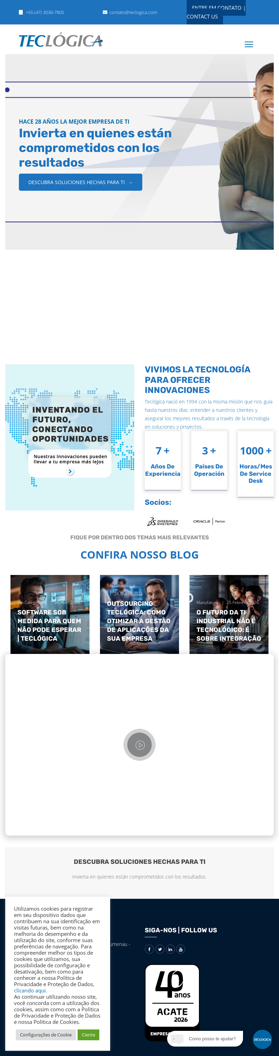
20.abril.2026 (67, 602)
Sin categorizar (31, 602)
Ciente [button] (88, 1035)
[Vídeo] (139, 745)
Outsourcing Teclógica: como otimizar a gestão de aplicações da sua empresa (139, 621)
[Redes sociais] (149, 949)
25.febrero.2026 (243, 602)
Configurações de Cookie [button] (46, 1035)
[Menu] (244, 39)
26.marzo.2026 (128, 594)
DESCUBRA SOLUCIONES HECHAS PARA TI (80, 182)
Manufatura (207, 602)
